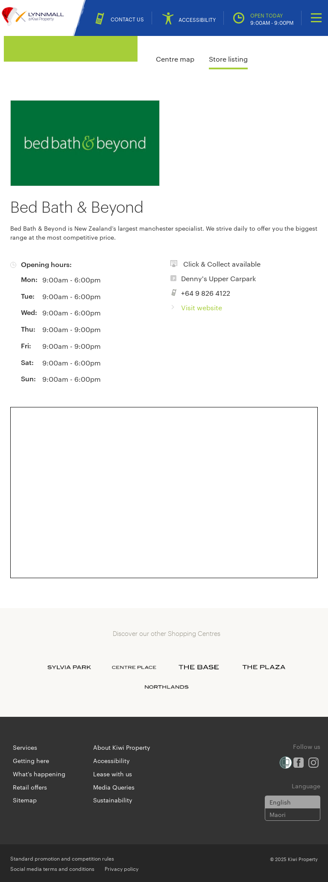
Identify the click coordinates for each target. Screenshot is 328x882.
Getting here (31, 760)
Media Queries (114, 787)
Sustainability (112, 800)
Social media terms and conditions (52, 868)
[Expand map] (164, 492)
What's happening (39, 773)
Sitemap (25, 800)
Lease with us (112, 773)
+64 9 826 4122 (205, 292)
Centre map (175, 58)
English (280, 802)
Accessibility (111, 760)
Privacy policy (121, 868)
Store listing (228, 58)
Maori (277, 814)
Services (25, 747)
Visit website (201, 307)
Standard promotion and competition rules (62, 858)
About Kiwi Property (121, 747)
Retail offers (30, 787)
